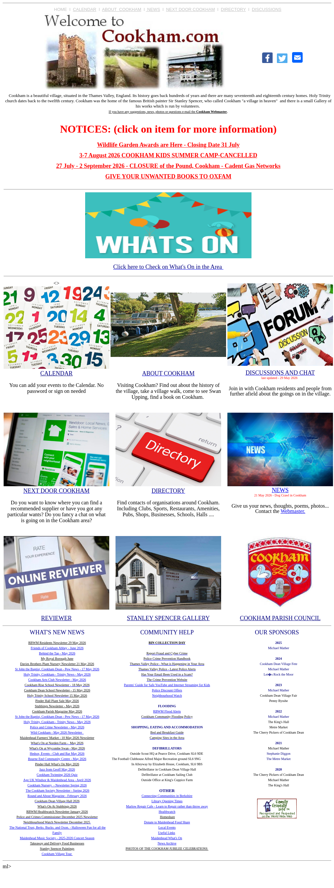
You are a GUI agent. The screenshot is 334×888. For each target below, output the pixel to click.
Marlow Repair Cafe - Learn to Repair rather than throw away (167, 806)
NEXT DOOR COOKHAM (190, 9)
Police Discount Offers (167, 690)
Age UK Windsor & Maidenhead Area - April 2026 (57, 780)
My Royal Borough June (57, 658)
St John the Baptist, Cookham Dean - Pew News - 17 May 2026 (57, 669)
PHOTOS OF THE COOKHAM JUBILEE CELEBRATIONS (167, 848)
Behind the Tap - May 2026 (57, 653)
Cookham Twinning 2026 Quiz (57, 775)
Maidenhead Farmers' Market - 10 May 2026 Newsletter (57, 738)
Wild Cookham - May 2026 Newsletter (57, 732)
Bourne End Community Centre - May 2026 (57, 759)
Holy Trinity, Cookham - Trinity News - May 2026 (57, 674)
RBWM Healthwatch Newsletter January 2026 (57, 811)
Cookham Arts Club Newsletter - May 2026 (57, 680)
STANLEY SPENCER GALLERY (168, 618)
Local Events (167, 827)
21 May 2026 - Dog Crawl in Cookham (280, 495)
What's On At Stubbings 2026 (57, 806)
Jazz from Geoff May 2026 (57, 769)
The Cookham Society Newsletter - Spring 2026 (57, 790)
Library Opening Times (167, 801)
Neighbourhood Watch (167, 695)
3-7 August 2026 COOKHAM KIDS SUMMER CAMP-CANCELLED (168, 155)
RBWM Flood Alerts (167, 711)
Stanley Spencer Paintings (57, 848)
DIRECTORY (233, 9)
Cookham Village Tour (57, 854)
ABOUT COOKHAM (121, 9)
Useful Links (166, 833)
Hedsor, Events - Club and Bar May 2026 (57, 753)
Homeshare (167, 817)
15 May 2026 (78, 695)
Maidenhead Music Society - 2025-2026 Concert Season (57, 838)
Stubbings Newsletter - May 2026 (57, 706)
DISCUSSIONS (267, 9)
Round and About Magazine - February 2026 (56, 796)
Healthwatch (167, 811)
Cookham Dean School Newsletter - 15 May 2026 (57, 690)
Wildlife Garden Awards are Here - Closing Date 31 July (168, 145)
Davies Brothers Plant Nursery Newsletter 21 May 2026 (57, 664)
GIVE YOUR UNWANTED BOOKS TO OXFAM (168, 176)
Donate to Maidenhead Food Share (167, 822)
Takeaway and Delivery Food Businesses (57, 843)
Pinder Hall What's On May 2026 (57, 764)
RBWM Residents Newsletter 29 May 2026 (57, 643)
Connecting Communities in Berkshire (167, 796)
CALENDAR (84, 9)
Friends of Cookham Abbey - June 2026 (57, 648)
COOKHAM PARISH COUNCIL (280, 618)
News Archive (167, 843)
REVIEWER (56, 618)
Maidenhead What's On (166, 838)
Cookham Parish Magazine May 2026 (57, 711)
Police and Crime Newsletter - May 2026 (57, 727)
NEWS (153, 9)
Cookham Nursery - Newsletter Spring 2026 (56, 785)
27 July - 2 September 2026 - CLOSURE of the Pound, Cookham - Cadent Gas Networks (168, 166)
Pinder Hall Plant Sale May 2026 (57, 701)
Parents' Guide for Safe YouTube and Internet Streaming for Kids (167, 685)
